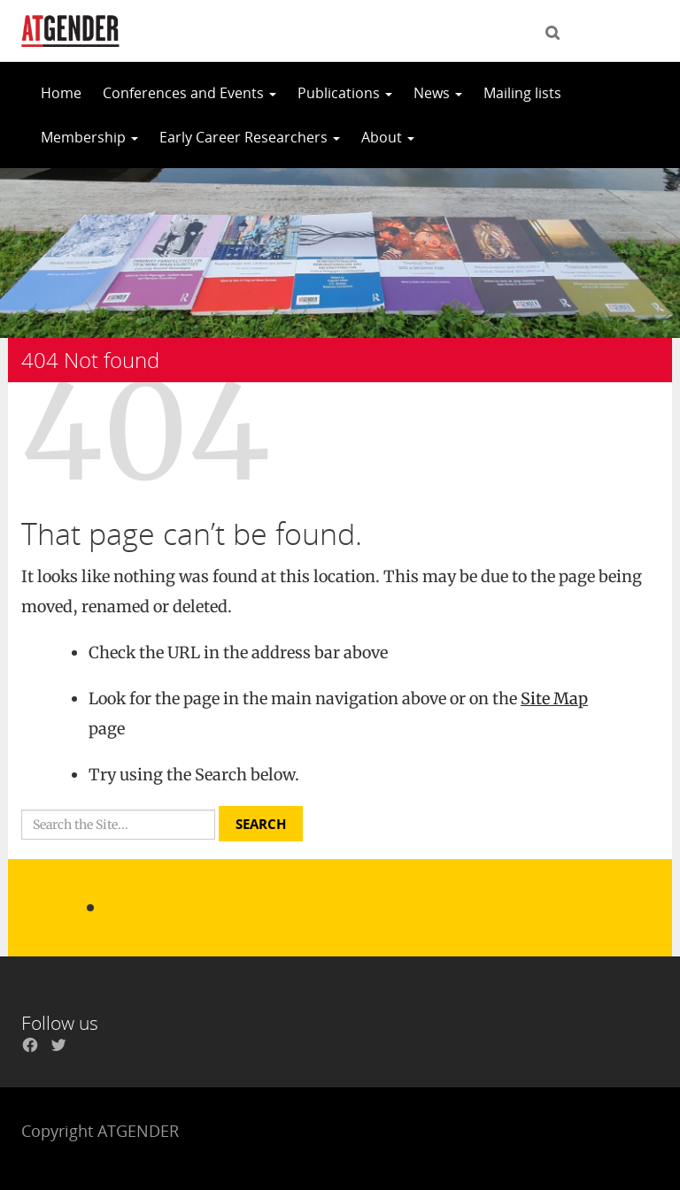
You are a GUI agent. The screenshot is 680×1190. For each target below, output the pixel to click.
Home (61, 93)
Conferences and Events (189, 93)
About (387, 137)
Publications (345, 93)
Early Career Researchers (249, 137)
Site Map (554, 698)
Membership (89, 137)
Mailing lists (522, 93)
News (437, 93)
